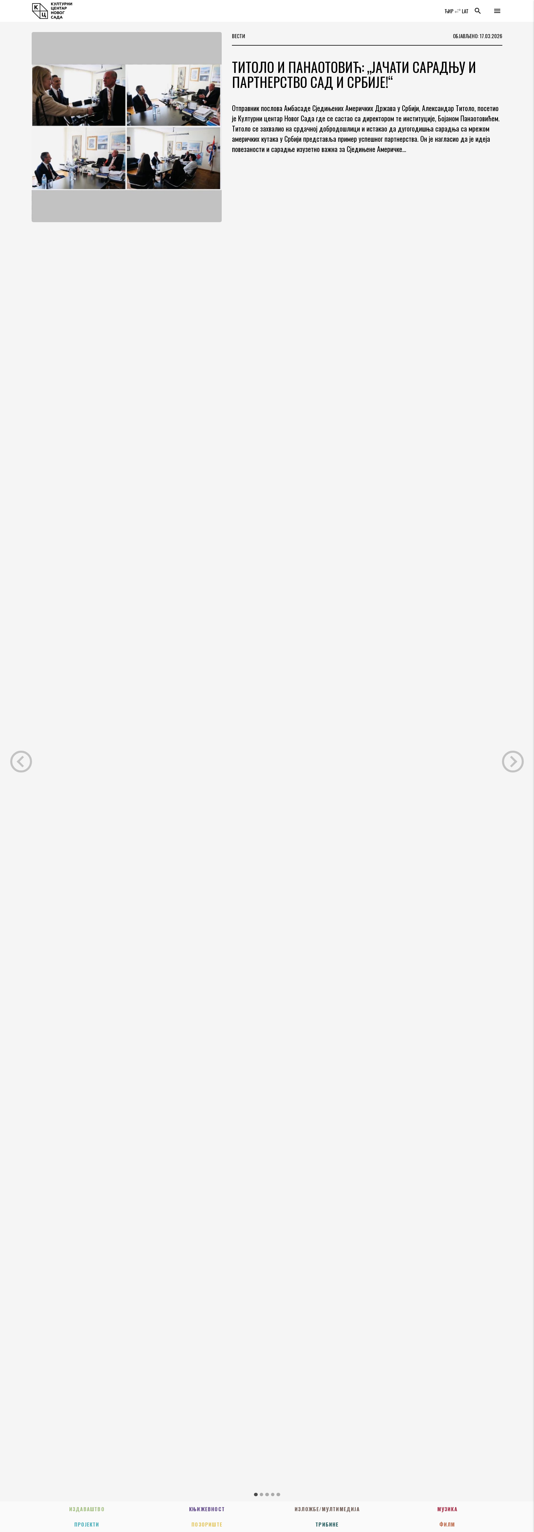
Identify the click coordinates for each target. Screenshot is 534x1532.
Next (513, 761)
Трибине (327, 1524)
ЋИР (449, 11)
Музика (447, 1509)
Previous (21, 761)
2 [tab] (261, 1495)
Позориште (206, 1524)
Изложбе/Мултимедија (327, 1509)
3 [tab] (267, 1495)
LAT (465, 11)
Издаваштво (87, 1509)
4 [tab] (272, 1495)
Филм (447, 1524)
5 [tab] (278, 1495)
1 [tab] (256, 1495)
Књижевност (207, 1509)
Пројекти (86, 1524)
